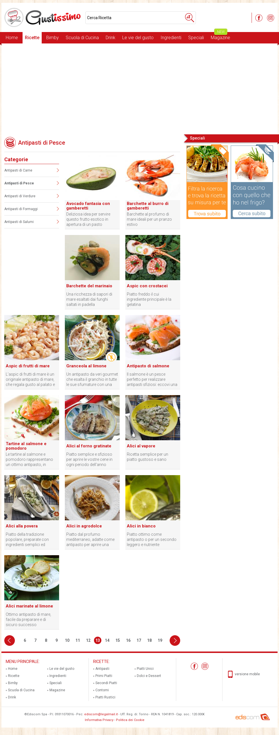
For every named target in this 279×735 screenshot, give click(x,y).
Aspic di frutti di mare (28, 366)
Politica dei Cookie (130, 720)
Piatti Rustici (105, 697)
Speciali (196, 37)
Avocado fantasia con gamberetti (88, 206)
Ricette (32, 37)
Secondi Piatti (106, 683)
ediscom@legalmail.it (101, 714)
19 (160, 640)
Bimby (52, 37)
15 (117, 640)
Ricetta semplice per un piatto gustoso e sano (147, 457)
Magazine (220, 36)
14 (107, 640)
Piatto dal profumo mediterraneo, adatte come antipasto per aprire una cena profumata (90, 539)
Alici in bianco (141, 526)
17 (139, 640)
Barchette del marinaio (89, 285)
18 (149, 640)
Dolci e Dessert (149, 676)
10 (67, 640)
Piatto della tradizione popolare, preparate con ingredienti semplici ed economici (27, 539)
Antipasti (102, 669)
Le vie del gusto (138, 37)
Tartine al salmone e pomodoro (26, 446)
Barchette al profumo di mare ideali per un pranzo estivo (149, 219)
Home (12, 37)
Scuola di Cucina (82, 37)
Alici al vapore (141, 446)
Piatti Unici (145, 669)
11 (77, 640)
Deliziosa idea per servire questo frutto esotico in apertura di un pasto (88, 219)
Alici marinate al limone (29, 606)
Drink (110, 37)
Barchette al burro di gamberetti (147, 206)
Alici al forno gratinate (88, 446)
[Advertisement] (139, 88)
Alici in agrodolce (84, 526)
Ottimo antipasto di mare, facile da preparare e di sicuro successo (28, 619)
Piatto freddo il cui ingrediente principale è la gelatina (149, 299)
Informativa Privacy (99, 720)
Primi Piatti (103, 676)
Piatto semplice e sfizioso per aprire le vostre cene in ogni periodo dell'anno (89, 459)
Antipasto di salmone (148, 366)
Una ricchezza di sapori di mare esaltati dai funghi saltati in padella (89, 299)
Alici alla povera (22, 526)
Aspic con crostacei (147, 285)
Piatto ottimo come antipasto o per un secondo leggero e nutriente (151, 539)
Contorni (102, 690)
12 (88, 640)
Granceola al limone (86, 366)
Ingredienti (170, 37)
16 (128, 640)
